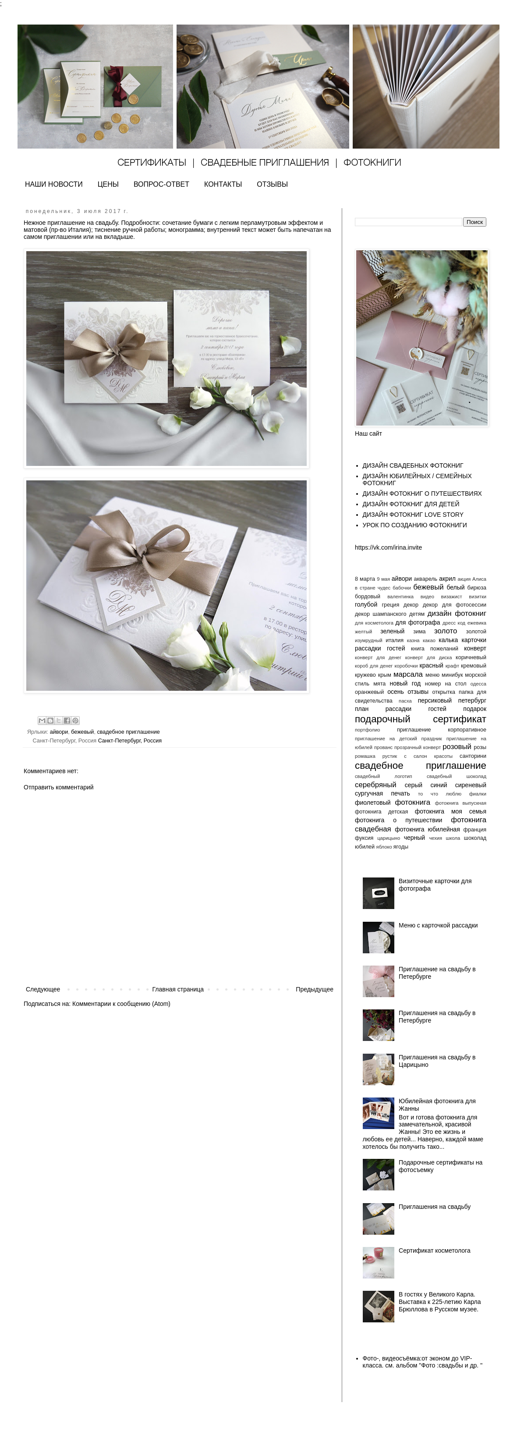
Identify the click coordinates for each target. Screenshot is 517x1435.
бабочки (402, 587)
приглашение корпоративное (441, 730)
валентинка (400, 596)
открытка (443, 692)
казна (413, 640)
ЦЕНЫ (108, 184)
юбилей (365, 847)
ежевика (476, 622)
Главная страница (178, 989)
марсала (408, 674)
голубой (366, 604)
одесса (478, 683)
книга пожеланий (434, 649)
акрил (447, 578)
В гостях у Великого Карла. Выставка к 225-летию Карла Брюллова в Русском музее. (440, 1302)
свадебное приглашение (128, 732)
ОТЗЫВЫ (272, 184)
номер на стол (446, 684)
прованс (383, 747)
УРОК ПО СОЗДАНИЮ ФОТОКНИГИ (415, 525)
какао (429, 640)
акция (464, 579)
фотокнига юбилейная (427, 829)
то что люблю (439, 793)
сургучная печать (382, 793)
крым (384, 675)
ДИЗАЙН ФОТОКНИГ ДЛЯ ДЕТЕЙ (411, 504)
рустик (389, 756)
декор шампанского (380, 614)
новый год (405, 683)
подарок (474, 708)
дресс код (454, 622)
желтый (363, 631)
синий (438, 785)
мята (379, 684)
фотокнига (412, 802)
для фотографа (417, 622)
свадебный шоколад (456, 776)
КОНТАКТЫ (223, 184)
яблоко (384, 846)
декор (411, 605)
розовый (457, 746)
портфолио (367, 729)
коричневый (471, 657)
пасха (405, 700)
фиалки (477, 793)
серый (413, 785)
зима (419, 632)
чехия (435, 838)
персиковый (435, 700)
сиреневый (470, 785)
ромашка (365, 756)
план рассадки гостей (400, 708)
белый (455, 587)
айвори (59, 732)
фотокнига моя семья (450, 811)
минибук (452, 675)
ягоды (400, 847)
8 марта (365, 579)
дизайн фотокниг (457, 613)
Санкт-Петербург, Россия (130, 741)
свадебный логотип (383, 776)
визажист (451, 596)
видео (427, 596)
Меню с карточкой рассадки (438, 925)
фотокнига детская (381, 812)
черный (414, 837)
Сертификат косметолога (435, 1250)
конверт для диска (428, 657)
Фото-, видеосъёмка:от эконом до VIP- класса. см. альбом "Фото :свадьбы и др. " (423, 1362)
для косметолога (374, 622)
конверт (475, 648)
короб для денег (374, 665)
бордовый (367, 596)
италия (395, 640)
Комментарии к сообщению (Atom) (121, 1003)
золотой (476, 632)
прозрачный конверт (417, 747)
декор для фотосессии (454, 605)
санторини (473, 756)
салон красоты (433, 756)
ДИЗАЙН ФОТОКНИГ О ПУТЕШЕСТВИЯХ (422, 493)
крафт (452, 665)
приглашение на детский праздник (398, 738)
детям (417, 614)
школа (453, 838)
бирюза (476, 588)
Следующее (43, 989)
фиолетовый (373, 802)
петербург (472, 700)
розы (480, 747)
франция (475, 830)
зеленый (392, 631)
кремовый (473, 666)
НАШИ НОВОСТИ (54, 184)
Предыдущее (314, 989)
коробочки (406, 665)
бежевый (82, 732)
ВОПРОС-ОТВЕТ (161, 184)
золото (445, 631)
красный (431, 665)
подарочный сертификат (420, 719)
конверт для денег (378, 657)
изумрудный (368, 640)
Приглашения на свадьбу (435, 1206)
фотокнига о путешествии (398, 820)
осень (395, 691)
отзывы (417, 691)
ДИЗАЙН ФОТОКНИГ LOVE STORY (413, 514)
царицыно (388, 838)
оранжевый (369, 692)
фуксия (364, 838)
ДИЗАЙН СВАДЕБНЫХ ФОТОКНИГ (413, 465)
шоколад (475, 838)
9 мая (383, 579)
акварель (426, 579)
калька (448, 639)
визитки (477, 596)
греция (391, 605)
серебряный (376, 785)
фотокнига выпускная (460, 803)
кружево (365, 675)
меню (432, 675)
